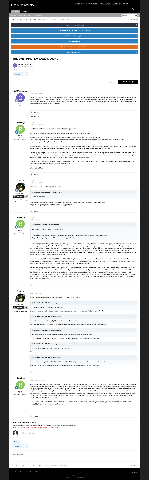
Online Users (37, 15)
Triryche (20, 180)
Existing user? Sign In (122, 9)
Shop (125, 4)
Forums (13, 15)
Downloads (105, 4)
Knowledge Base (24, 15)
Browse (15, 11)
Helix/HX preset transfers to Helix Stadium (74, 47)
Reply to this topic (128, 81)
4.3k (20, 199)
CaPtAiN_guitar (25, 64)
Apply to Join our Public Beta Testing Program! (74, 30)
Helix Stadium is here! (74, 52)
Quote (36, 112)
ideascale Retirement (74, 41)
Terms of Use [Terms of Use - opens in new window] (19, 472)
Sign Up (134, 9)
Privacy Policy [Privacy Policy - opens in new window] (29, 472)
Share (16, 70)
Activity (25, 11)
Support (117, 4)
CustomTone (91, 4)
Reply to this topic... (29, 433)
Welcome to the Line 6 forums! (74, 25)
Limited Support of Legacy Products (74, 36)
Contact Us (134, 472)
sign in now (55, 425)
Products (79, 4)
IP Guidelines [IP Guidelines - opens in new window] (39, 472)
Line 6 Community (22, 5)
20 (20, 137)
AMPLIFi (30, 66)
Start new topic (111, 82)
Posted (36, 93)
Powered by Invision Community (74, 477)
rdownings (20, 123)
